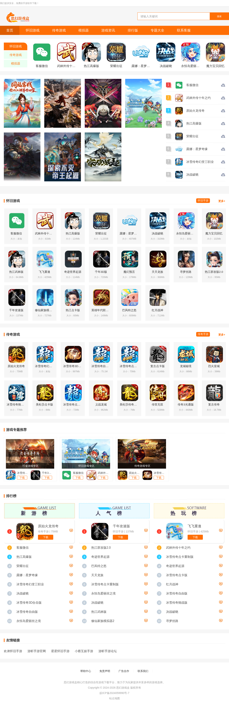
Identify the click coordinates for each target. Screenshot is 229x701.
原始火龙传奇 (48, 526)
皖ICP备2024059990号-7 (114, 693)
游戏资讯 (108, 30)
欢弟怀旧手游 (13, 651)
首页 (9, 30)
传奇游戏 (59, 30)
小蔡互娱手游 (84, 651)
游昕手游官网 (36, 651)
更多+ (221, 201)
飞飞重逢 (194, 526)
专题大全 (157, 30)
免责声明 (104, 671)
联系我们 (143, 671)
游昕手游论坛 (107, 651)
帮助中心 (85, 671)
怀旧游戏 (33, 30)
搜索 (219, 16)
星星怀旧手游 (60, 651)
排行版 (133, 30)
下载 (45, 537)
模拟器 (83, 30)
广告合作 (124, 671)
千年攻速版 (121, 526)
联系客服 (184, 30)
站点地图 (114, 698)
